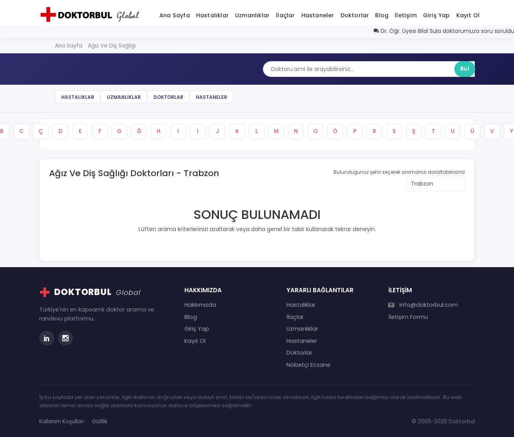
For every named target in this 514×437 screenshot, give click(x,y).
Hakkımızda (200, 305)
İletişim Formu (408, 317)
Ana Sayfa (174, 15)
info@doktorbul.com (423, 305)
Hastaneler (317, 15)
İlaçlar (285, 15)
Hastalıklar (212, 15)
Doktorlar (355, 15)
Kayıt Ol (468, 15)
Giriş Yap (436, 15)
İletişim (406, 15)
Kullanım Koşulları (61, 421)
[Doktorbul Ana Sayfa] (91, 14)
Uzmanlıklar (252, 15)
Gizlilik (100, 421)
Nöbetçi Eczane (308, 365)
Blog (381, 15)
